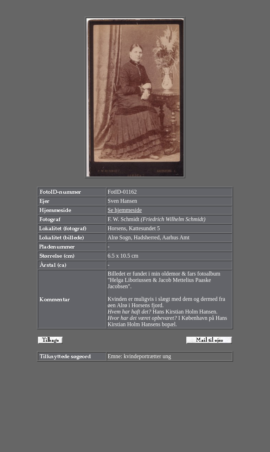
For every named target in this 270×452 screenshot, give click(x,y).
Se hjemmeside (125, 210)
